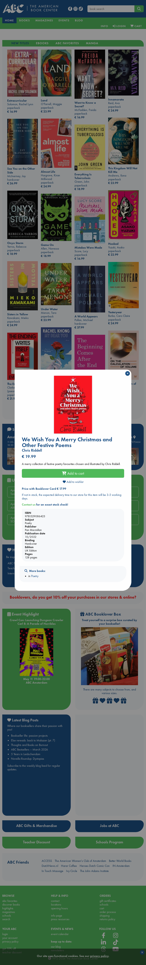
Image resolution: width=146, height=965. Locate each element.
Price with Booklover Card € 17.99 (44, 489)
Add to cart (73, 473)
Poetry (34, 576)
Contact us (28, 505)
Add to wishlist (73, 482)
